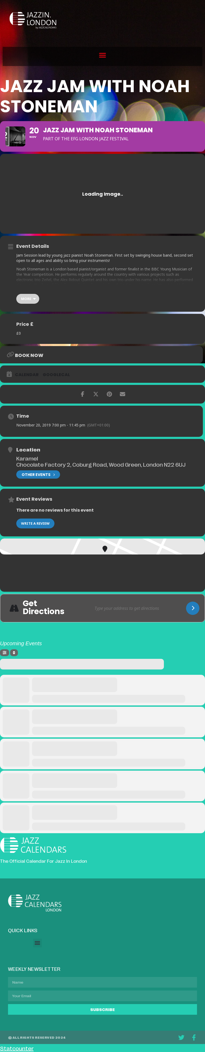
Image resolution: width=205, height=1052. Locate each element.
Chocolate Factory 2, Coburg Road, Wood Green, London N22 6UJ (101, 464)
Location (28, 449)
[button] (102, 55)
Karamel (27, 458)
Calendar (27, 374)
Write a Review (35, 523)
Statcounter (17, 1048)
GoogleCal (56, 374)
